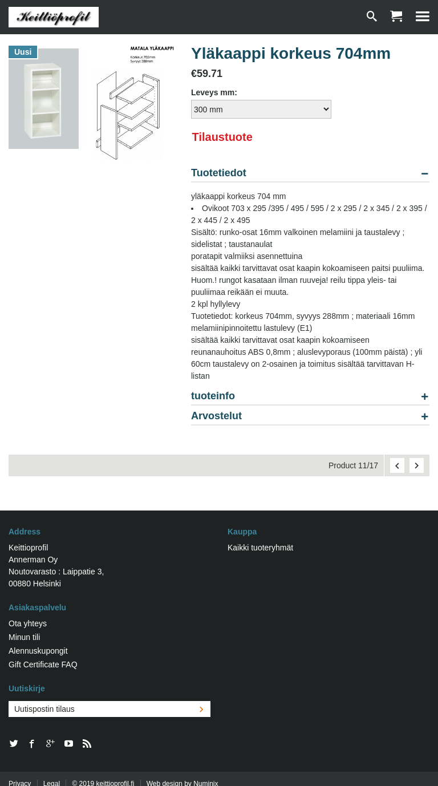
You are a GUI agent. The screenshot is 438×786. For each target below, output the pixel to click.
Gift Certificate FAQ (43, 664)
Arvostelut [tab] (216, 416)
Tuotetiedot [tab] (218, 173)
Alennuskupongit (38, 650)
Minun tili (24, 637)
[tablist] (310, 299)
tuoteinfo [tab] (213, 396)
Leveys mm (212, 92)
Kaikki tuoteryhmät (260, 547)
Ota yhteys (28, 623)
